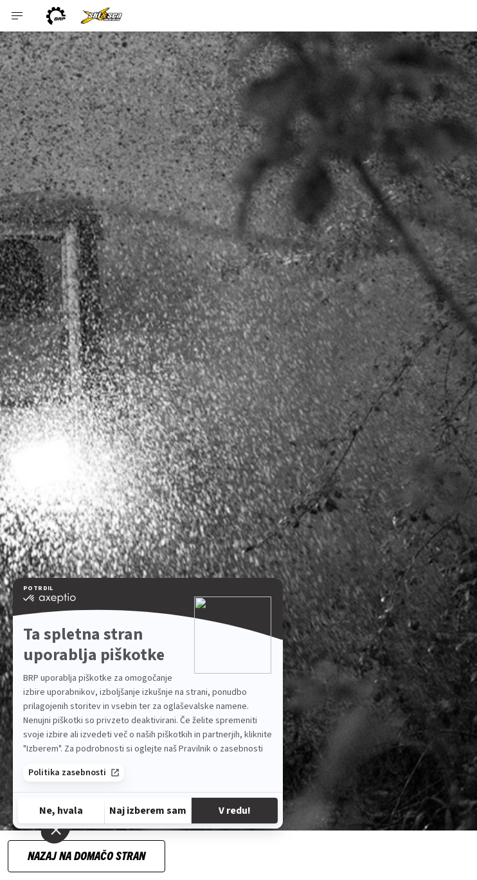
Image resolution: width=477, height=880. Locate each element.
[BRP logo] (56, 15)
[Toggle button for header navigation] (17, 15)
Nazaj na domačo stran (86, 855)
